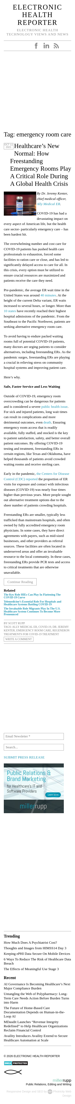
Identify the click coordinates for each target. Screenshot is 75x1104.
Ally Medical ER (48, 204)
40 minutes (48, 295)
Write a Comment (18, 639)
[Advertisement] (37, 92)
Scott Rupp (16, 623)
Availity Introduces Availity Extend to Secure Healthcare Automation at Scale (36, 1038)
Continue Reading (20, 582)
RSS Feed (56, 45)
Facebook (36, 45)
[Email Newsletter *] (34, 736)
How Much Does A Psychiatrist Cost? (30, 942)
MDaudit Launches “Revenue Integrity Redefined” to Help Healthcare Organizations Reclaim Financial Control (36, 1026)
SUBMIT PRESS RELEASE (24, 757)
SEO (40, 1091)
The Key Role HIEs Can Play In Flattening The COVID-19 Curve (32, 596)
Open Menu (8, 45)
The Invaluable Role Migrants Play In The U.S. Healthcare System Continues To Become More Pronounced (32, 611)
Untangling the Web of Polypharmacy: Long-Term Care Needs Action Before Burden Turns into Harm (36, 998)
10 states (10, 311)
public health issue (54, 407)
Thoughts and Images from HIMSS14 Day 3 (35, 948)
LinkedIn (46, 45)
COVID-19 (44, 626)
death (47, 422)
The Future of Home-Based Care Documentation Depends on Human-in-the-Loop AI (34, 1012)
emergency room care (33, 630)
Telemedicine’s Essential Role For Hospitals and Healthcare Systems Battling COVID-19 (32, 603)
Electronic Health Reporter (37, 14)
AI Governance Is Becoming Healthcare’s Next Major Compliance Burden (37, 986)
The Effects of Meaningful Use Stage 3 (31, 969)
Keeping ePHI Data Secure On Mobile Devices (37, 954)
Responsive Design (19, 1091)
